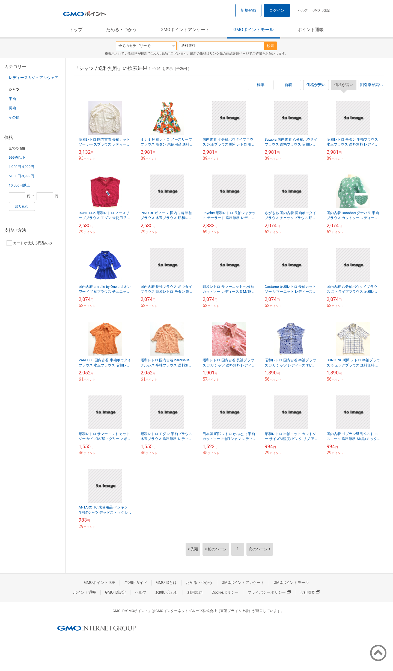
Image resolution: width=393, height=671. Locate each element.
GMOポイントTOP (99, 582)
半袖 (12, 99)
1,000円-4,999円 (21, 167)
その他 (14, 117)
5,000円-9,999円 (21, 176)
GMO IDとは (166, 582)
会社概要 (310, 592)
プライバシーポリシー (269, 592)
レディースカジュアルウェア (33, 77)
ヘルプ (303, 10)
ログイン (276, 10)
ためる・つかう (121, 29)
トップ (75, 29)
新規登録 (248, 10)
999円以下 (17, 157)
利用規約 (195, 592)
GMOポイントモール (253, 29)
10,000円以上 (19, 185)
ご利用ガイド (135, 582)
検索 (270, 46)
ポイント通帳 (310, 29)
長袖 (12, 108)
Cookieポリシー (225, 592)
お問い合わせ (166, 592)
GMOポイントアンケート (185, 29)
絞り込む (21, 206)
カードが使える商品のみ (29, 243)
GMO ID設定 (321, 10)
